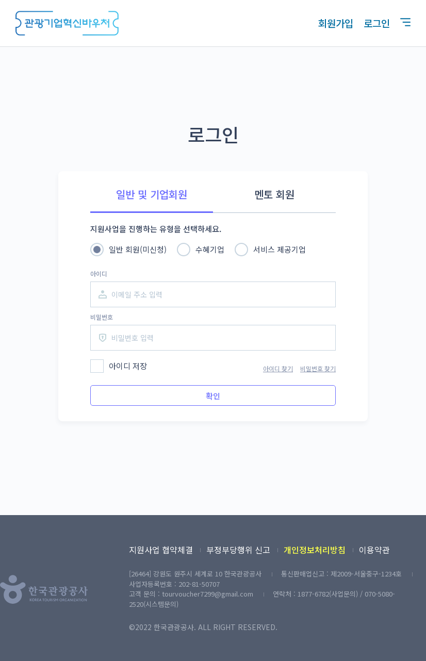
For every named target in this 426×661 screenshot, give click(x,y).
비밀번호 (101, 316)
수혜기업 (209, 249)
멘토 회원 (274, 194)
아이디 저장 (128, 365)
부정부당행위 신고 (238, 549)
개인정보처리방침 (315, 549)
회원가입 (335, 23)
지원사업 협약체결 (161, 549)
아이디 (98, 273)
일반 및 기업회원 (151, 194)
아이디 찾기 (278, 368)
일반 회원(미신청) (138, 249)
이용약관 (374, 549)
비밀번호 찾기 (318, 368)
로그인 (377, 23)
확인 (213, 395)
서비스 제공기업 (279, 249)
